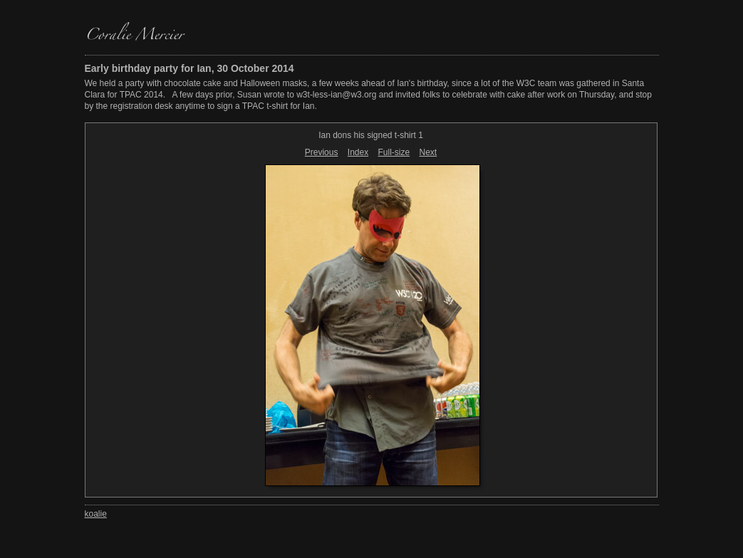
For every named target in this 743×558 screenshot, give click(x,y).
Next (428, 152)
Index (358, 152)
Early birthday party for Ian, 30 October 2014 (189, 68)
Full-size (394, 152)
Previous (321, 152)
